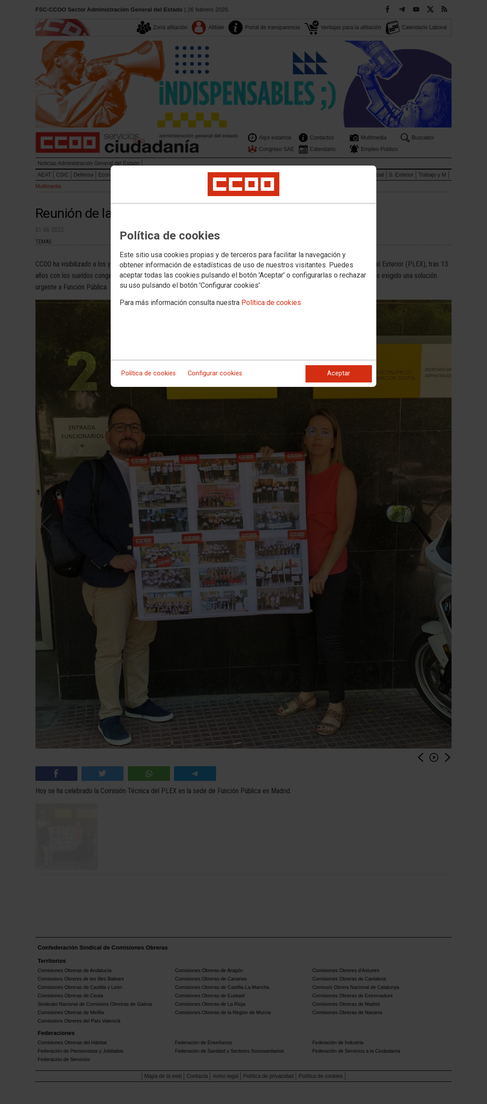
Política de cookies (271, 302)
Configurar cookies (215, 373)
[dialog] (243, 276)
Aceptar (338, 373)
